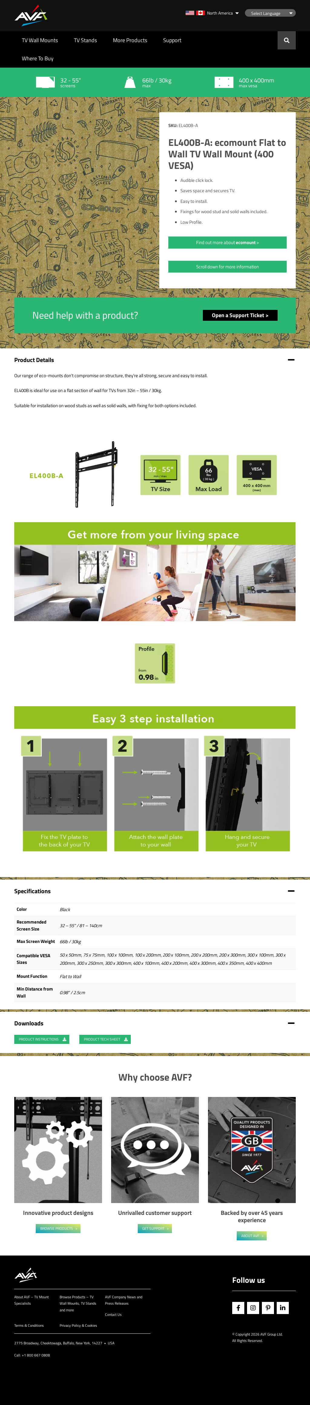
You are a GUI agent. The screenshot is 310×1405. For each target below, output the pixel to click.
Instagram (253, 1308)
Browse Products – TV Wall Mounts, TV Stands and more (78, 1303)
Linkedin (283, 1308)
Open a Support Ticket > (240, 315)
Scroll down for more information (227, 266)
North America (209, 13)
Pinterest (268, 1308)
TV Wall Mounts (40, 40)
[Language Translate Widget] (270, 13)
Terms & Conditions (29, 1325)
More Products (130, 40)
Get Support (153, 1228)
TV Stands (85, 40)
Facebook (238, 1308)
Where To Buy (38, 58)
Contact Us (113, 1314)
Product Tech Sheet (106, 1039)
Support (172, 40)
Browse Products (56, 1228)
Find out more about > (227, 242)
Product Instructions (42, 1039)
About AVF (250, 1236)
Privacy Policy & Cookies (78, 1325)
